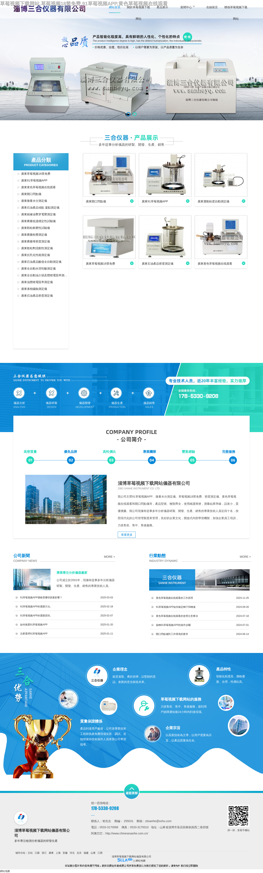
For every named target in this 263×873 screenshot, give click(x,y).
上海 (58, 852)
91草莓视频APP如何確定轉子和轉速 (176, 607)
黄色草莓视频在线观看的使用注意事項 (177, 616)
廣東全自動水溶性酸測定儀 (38, 268)
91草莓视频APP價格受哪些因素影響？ (41, 597)
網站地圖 (140, 860)
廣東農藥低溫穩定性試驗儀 (38, 221)
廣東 (51, 852)
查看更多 (127, 534)
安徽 (65, 852)
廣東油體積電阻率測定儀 (37, 282)
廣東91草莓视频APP (34, 180)
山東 (93, 852)
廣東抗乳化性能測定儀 (35, 255)
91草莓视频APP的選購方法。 (36, 606)
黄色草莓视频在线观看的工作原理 (174, 598)
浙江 (44, 852)
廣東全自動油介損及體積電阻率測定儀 (45, 275)
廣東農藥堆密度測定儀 (35, 241)
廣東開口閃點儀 (31, 194)
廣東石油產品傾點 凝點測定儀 (40, 207)
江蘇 (37, 852)
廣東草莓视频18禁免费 (35, 173)
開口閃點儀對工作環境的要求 (172, 634)
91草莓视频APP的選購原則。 (36, 615)
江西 (100, 852)
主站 (30, 852)
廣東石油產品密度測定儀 (37, 295)
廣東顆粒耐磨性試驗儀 (35, 227)
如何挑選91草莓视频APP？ (33, 624)
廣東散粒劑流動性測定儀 (37, 248)
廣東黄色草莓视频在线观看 (38, 187)
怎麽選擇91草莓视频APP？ (33, 633)
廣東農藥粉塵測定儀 (34, 234)
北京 (79, 852)
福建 (86, 852)
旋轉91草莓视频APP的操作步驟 (173, 625)
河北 (72, 852)
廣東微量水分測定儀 (34, 200)
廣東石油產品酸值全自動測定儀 (41, 261)
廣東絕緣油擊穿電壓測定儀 (38, 214)
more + (109, 556)
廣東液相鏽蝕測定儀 (34, 288)
